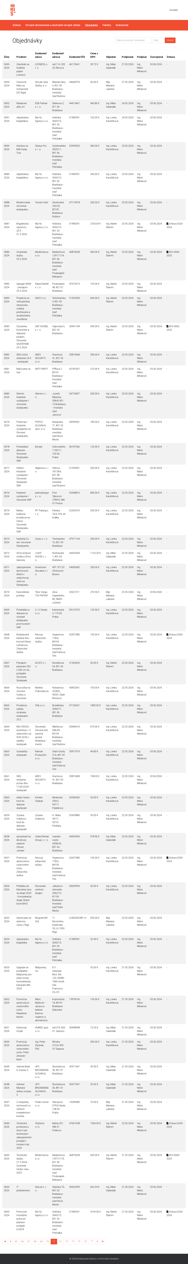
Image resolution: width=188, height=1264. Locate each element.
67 (28, 1241)
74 (73, 1241)
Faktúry (107, 25)
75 (79, 1241)
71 (54, 1241)
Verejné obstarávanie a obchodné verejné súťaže (52, 25)
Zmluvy (17, 25)
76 (85, 1241)
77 (91, 1241)
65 (16, 1241)
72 (60, 1241)
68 (35, 1241)
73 (66, 1241)
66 (22, 1241)
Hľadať (170, 40)
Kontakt (174, 10)
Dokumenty (122, 25)
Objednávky (91, 25)
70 (47, 1241)
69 (41, 1241)
